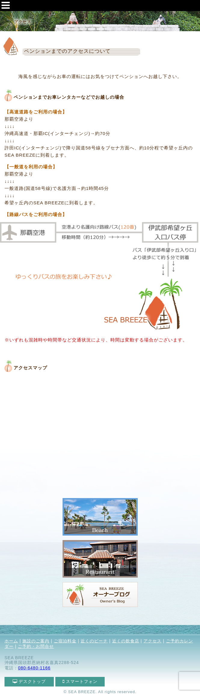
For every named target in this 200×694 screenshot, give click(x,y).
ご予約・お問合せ (36, 646)
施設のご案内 (35, 640)
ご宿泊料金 (65, 640)
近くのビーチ (94, 640)
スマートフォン (80, 681)
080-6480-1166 (34, 667)
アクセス (152, 640)
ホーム (11, 640)
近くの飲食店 (125, 640)
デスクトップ (29, 681)
